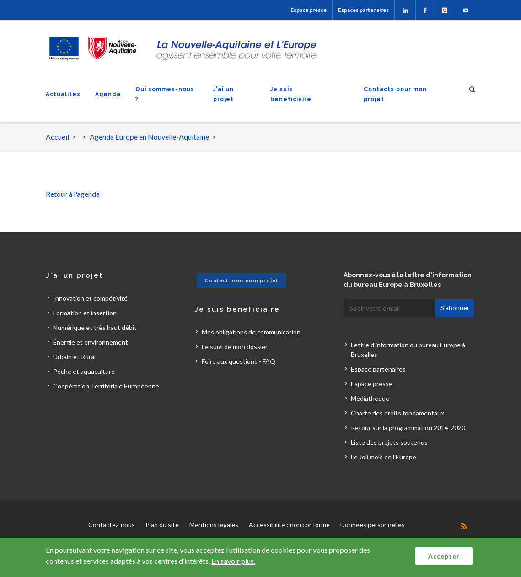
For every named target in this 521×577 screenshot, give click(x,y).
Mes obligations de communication (251, 332)
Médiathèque (370, 398)
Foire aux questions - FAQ (238, 361)
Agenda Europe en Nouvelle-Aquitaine (149, 136)
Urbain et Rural (74, 357)
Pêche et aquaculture (84, 371)
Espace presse (308, 9)
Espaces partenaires (363, 9)
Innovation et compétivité (90, 298)
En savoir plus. (233, 560)
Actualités (63, 94)
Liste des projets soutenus (389, 442)
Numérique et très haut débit (95, 327)
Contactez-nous (111, 524)
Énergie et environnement (90, 342)
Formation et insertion (85, 313)
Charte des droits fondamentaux (397, 413)
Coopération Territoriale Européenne (106, 386)
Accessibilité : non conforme (289, 524)
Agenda (108, 94)
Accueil (57, 136)
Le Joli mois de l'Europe (383, 457)
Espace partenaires (378, 369)
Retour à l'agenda (73, 193)
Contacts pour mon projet (395, 94)
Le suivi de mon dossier (235, 347)
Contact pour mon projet (241, 280)
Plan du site (162, 524)
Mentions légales (213, 524)
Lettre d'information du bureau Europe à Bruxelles (408, 349)
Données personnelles (372, 524)
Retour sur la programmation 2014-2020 (408, 427)
